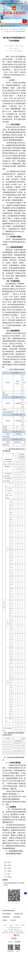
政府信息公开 (16, 29)
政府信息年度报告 (11, 31)
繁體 (16, 3)
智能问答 (4, 3)
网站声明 (17, 925)
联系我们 (11, 925)
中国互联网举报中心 (20, 932)
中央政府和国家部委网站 (8, 910)
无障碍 (8, 3)
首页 (10, 29)
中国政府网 (5, 1)
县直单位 (4, 920)
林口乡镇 (13, 920)
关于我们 (5, 925)
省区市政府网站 (6, 913)
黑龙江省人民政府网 (14, 1)
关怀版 (12, 3)
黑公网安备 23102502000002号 (8, 932)
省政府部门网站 (18, 913)
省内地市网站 (6, 917)
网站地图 (23, 925)
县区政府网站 (16, 917)
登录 (19, 3)
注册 (22, 3)
